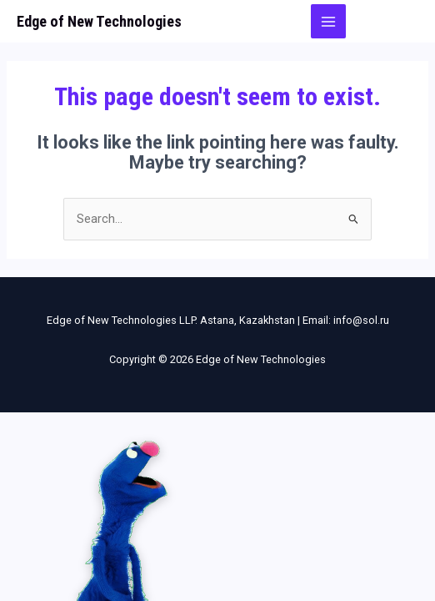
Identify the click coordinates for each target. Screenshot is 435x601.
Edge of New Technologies (99, 21)
